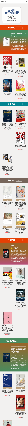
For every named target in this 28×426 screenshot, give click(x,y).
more (19, 27)
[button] (26, 1)
